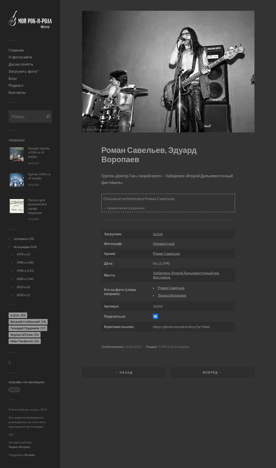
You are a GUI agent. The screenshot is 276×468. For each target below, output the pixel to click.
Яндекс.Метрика (19, 447)
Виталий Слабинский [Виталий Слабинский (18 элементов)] (28, 322)
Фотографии (22, 247)
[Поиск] (48, 116)
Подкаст (16, 85)
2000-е (21, 279)
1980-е (21, 262)
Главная (16, 50)
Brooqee (30, 455)
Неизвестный (163, 244)
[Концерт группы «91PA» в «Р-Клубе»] (17, 154)
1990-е (21, 270)
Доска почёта (21, 64)
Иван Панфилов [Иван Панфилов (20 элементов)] (24, 341)
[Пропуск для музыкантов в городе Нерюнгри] (17, 206)
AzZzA (158, 234)
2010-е (21, 287)
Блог (13, 78)
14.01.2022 (133, 347)
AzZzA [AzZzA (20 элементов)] (17, 315)
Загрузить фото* (24, 71)
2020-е (21, 295)
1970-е (21, 254)
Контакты (17, 92)
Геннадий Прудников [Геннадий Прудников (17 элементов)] (27, 328)
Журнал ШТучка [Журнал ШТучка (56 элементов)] (24, 334)
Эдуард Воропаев (172, 295)
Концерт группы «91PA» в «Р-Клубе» (39, 152)
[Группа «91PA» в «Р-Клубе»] (17, 180)
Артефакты (21, 238)
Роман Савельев (166, 253)
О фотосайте (20, 57)
